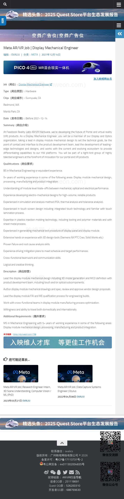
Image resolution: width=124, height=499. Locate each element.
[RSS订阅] (77, 472)
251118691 (72, 481)
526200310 (73, 485)
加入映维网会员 (103, 78)
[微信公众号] (52, 472)
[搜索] (5, 4)
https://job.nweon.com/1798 (24, 334)
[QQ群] (59, 472)
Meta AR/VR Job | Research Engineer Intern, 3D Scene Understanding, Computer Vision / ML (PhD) (27, 390)
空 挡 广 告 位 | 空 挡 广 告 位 (57, 35)
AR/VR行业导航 (71, 477)
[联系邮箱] (71, 472)
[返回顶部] (62, 443)
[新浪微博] (46, 472)
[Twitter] (65, 472)
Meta (34, 54)
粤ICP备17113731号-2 (69, 459)
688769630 (73, 490)
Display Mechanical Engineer (35, 84)
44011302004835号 (72, 464)
